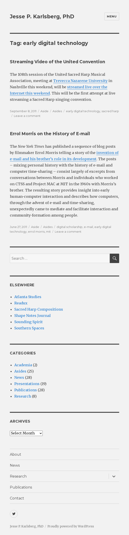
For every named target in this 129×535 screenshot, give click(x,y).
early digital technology (83, 111)
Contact (17, 498)
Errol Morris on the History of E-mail (50, 133)
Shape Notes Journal (32, 315)
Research (22, 396)
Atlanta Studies (27, 297)
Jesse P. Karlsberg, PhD (42, 16)
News (19, 377)
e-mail (88, 227)
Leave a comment (27, 116)
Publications (25, 390)
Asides (57, 111)
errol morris (36, 231)
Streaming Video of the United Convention (57, 61)
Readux (20, 303)
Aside (44, 111)
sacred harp (110, 111)
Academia (23, 365)
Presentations (27, 383)
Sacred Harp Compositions (38, 309)
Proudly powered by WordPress (70, 526)
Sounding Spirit (28, 322)
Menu (111, 16)
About (15, 454)
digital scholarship (69, 227)
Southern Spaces (29, 328)
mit (48, 231)
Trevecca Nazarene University (80, 80)
